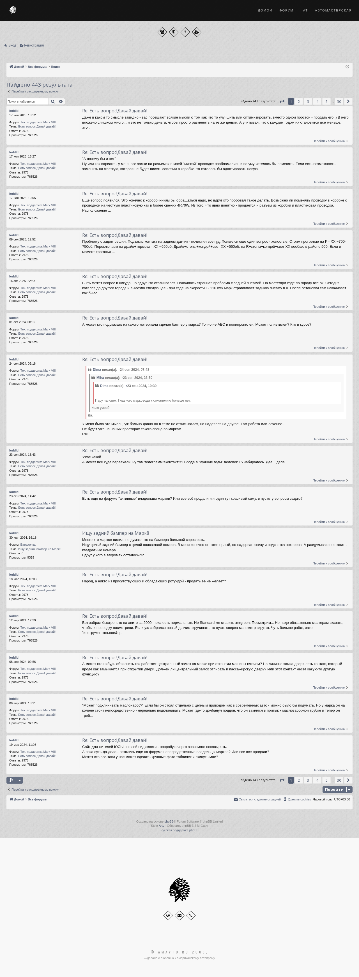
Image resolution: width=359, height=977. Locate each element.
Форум (286, 10)
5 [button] (327, 101)
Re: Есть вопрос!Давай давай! (114, 111)
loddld (14, 110)
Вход (12, 45)
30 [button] (339, 101)
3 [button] (308, 101)
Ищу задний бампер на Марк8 (39, 549)
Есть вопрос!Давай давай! (37, 126)
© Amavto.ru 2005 (178, 952)
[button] (282, 101)
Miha (100, 378)
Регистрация (34, 45)
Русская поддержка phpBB (179, 830)
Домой (265, 10)
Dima (97, 370)
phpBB (169, 821)
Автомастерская (333, 10)
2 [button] (299, 101)
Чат (304, 10)
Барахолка (28, 544)
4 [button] (317, 101)
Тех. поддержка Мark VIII (38, 122)
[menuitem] (297, 799)
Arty (161, 825)
